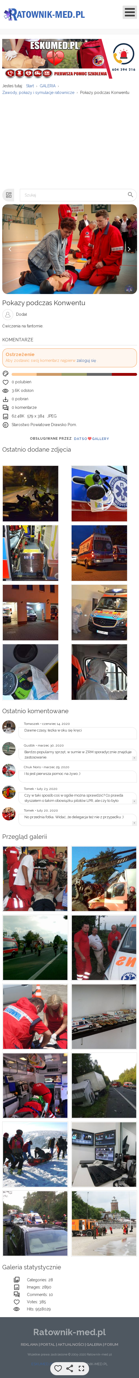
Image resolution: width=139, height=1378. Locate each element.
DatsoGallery (91, 442)
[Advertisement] (69, 142)
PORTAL (48, 1347)
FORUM (111, 1347)
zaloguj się (86, 364)
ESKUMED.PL (42, 1367)
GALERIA (94, 1347)
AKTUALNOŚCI (71, 1347)
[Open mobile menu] (130, 12)
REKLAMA (29, 1347)
